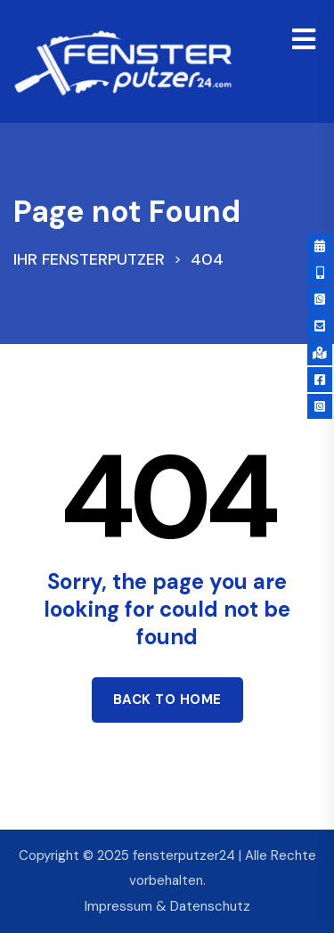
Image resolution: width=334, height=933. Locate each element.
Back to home (167, 699)
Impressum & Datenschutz (167, 906)
